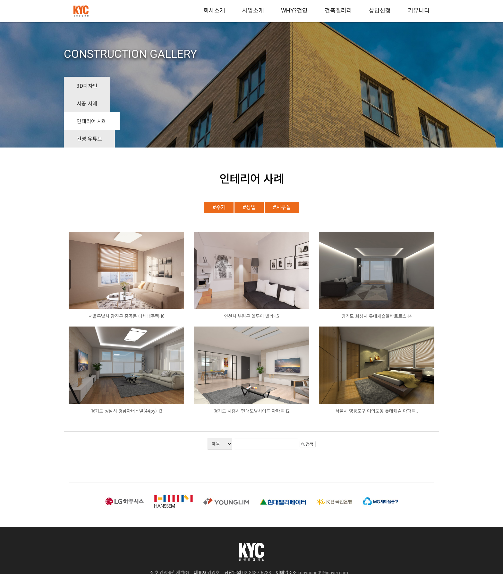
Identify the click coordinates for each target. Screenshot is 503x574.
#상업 (249, 154)
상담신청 (380, 10)
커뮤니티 (419, 10)
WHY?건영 (294, 10)
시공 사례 (133, 85)
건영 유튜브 (238, 85)
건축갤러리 (338, 10)
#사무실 (282, 154)
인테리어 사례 (184, 85)
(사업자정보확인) (350, 528)
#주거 (219, 154)
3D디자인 (87, 85)
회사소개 (214, 10)
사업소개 (253, 10)
